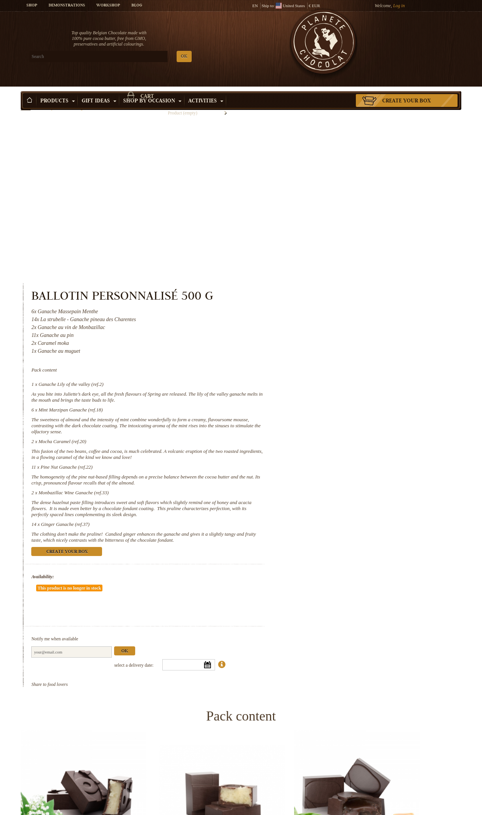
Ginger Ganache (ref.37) (320, 369)
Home (26, 103)
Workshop (108, 5)
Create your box (406, 89)
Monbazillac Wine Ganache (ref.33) (328, 332)
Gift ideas (99, 89)
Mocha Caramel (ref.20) (317, 280)
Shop (31, 5)
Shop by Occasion (152, 89)
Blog (136, 5)
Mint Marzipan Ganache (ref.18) (325, 249)
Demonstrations (67, 5)
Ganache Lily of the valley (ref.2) (325, 223)
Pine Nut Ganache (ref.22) (321, 306)
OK (109, 57)
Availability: (297, 428)
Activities (205, 89)
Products (57, 89)
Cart (406, 35)
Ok (379, 480)
